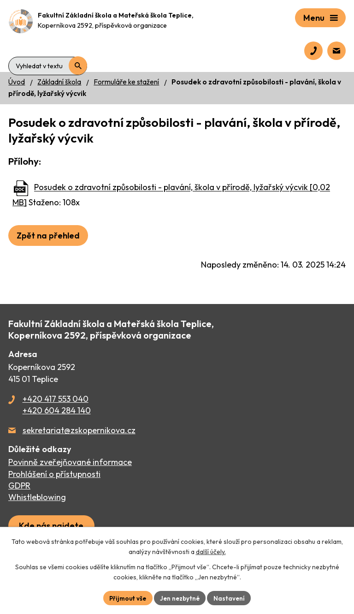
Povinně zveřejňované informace (70, 462)
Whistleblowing (37, 497)
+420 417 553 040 (55, 398)
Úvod (16, 81)
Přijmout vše (126, 597)
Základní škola (59, 81)
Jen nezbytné (180, 597)
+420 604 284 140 (57, 410)
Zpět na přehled (48, 235)
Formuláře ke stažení (126, 81)
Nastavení (232, 597)
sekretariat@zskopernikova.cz (79, 430)
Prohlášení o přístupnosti (54, 474)
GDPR (19, 485)
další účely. (211, 551)
